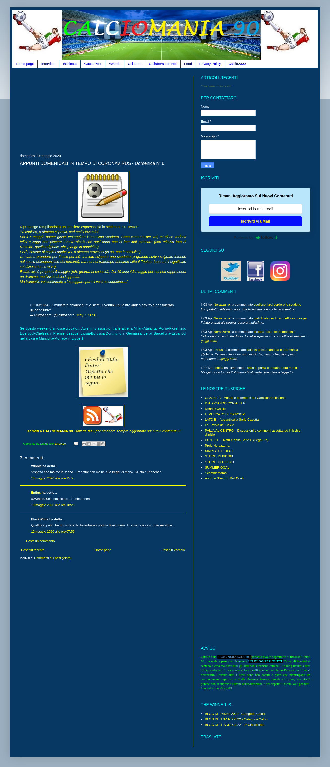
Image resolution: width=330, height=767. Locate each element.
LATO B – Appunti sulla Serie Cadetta (232, 419)
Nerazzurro (222, 304)
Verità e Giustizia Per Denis (224, 478)
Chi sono (134, 64)
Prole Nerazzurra (217, 445)
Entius (36, 492)
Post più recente (32, 550)
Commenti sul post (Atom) (52, 558)
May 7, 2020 (86, 315)
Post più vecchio (173, 550)
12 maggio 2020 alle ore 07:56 (53, 531)
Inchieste (70, 64)
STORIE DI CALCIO (219, 462)
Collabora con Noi (162, 64)
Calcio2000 (237, 64)
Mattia (218, 368)
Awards (114, 64)
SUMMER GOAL (217, 467)
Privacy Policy (210, 64)
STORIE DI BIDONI (219, 456)
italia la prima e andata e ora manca (272, 350)
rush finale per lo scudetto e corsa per (281, 318)
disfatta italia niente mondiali (274, 332)
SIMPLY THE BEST (219, 451)
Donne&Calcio (215, 409)
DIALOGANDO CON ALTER (225, 403)
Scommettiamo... (217, 473)
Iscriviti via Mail (255, 221)
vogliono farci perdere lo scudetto (277, 304)
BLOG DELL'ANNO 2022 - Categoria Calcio (236, 719)
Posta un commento (40, 541)
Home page (25, 64)
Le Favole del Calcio (219, 425)
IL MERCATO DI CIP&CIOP (225, 414)
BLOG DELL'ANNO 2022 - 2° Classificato (234, 725)
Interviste (48, 64)
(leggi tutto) (209, 341)
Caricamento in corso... (217, 86)
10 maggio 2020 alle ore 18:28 (53, 505)
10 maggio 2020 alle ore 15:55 (53, 478)
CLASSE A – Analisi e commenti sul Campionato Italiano (245, 398)
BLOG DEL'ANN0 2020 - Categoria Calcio (235, 714)
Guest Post (92, 64)
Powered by (255, 237)
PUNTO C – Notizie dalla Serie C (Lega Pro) (236, 440)
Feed (188, 64)
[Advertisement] (78, 110)
